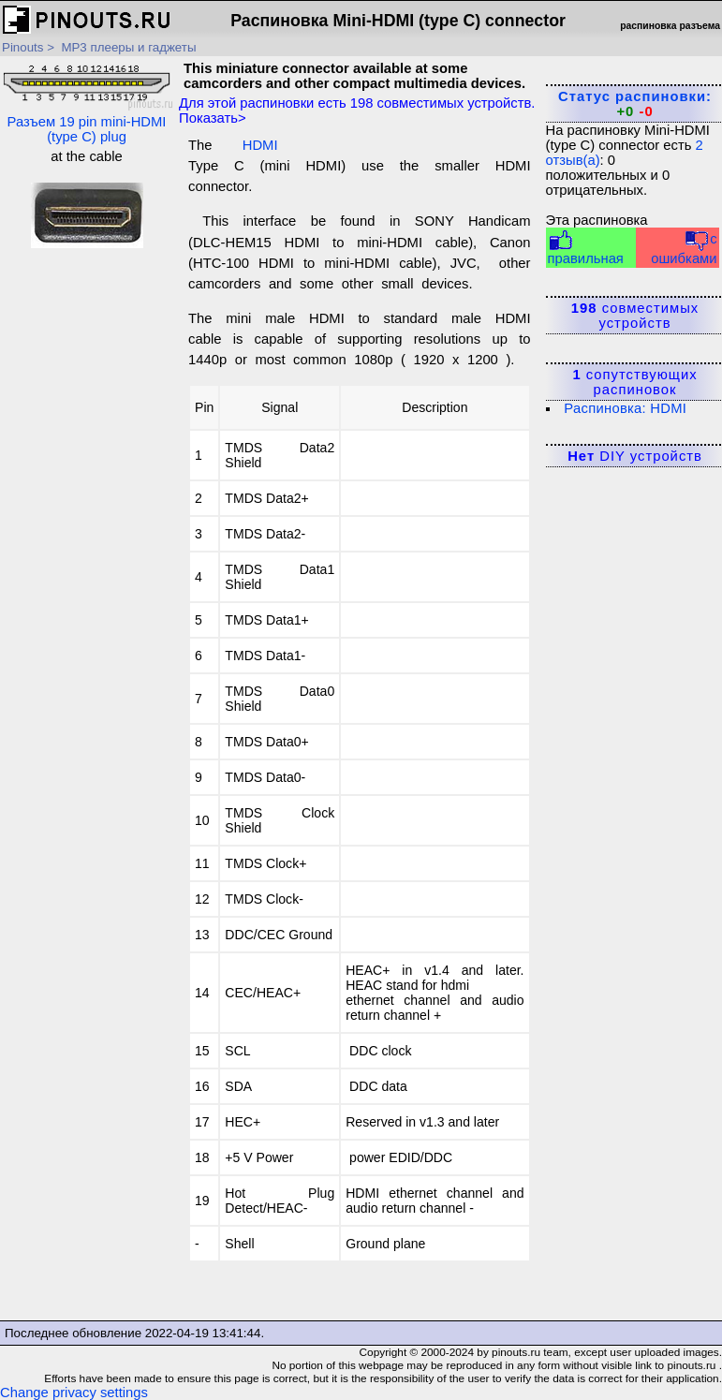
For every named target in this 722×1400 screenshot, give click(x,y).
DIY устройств (634, 456)
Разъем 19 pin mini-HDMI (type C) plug (86, 102)
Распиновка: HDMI (625, 408)
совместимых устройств (635, 316)
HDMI (260, 145)
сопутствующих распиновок (634, 382)
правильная (586, 247)
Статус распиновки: (635, 104)
